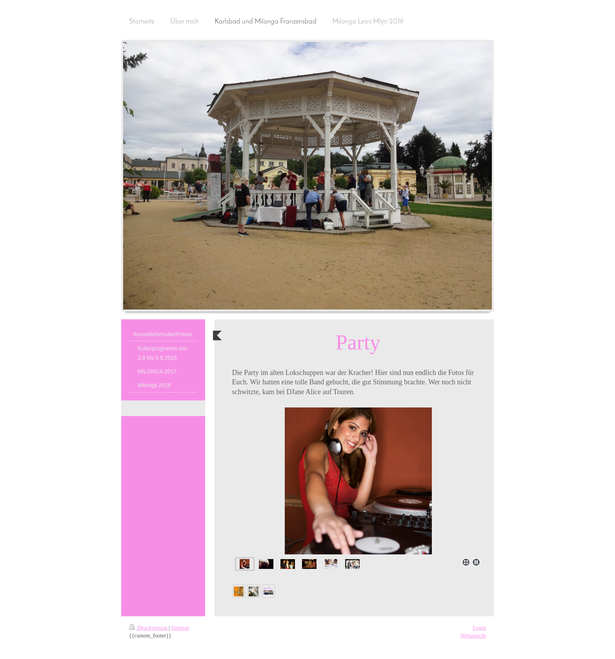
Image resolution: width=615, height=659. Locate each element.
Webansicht (473, 636)
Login (479, 628)
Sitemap (180, 628)
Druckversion (149, 628)
